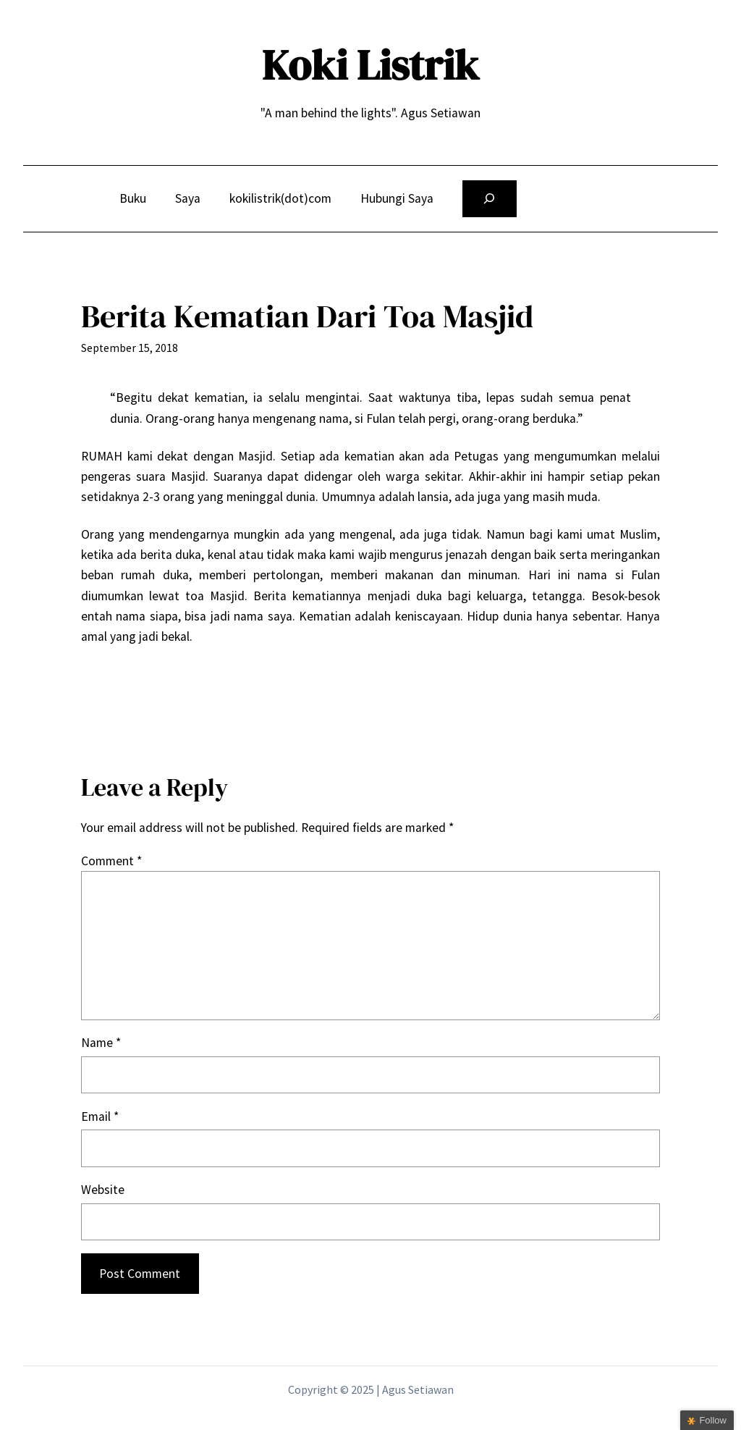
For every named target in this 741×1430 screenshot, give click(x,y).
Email (100, 1116)
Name (101, 1043)
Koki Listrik (370, 65)
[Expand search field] (489, 198)
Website (102, 1190)
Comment (111, 861)
